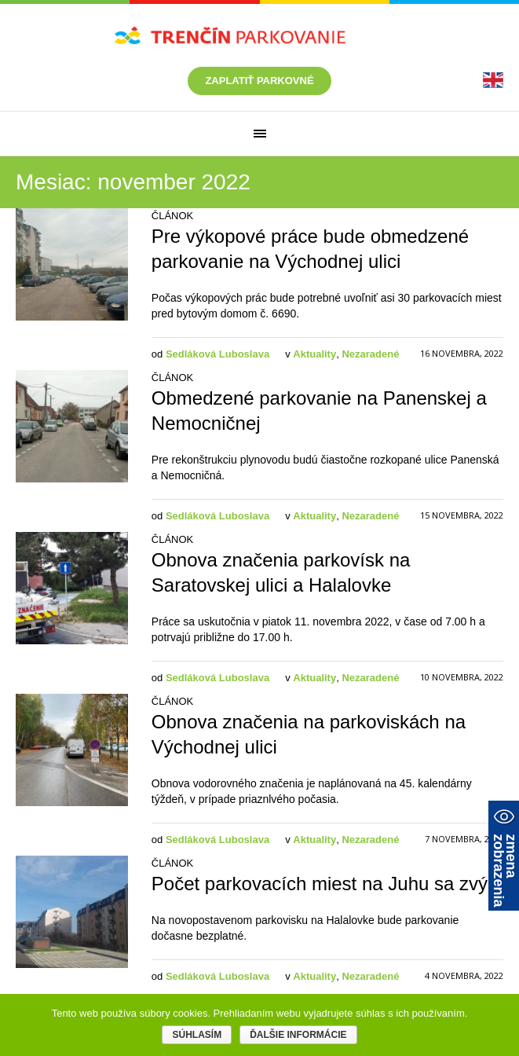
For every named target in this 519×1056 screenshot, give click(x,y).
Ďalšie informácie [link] (298, 1034)
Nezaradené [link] (370, 354)
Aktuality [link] (314, 354)
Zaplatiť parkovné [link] (259, 80)
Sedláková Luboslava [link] (217, 354)
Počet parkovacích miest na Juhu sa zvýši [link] (327, 883)
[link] (493, 80)
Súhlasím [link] (196, 1034)
